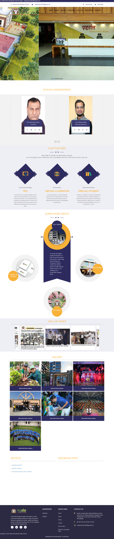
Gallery (63, 10)
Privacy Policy (61, 526)
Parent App (99, 4)
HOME (51, 10)
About (56, 10)
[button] (53, 78)
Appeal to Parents (17, 468)
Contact (98, 10)
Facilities (80, 10)
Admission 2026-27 (17, 465)
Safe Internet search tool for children (22, 471)
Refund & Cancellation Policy (64, 530)
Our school (89, 10)
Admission (71, 10)
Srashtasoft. (65, 536)
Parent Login (87, 4)
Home (59, 513)
